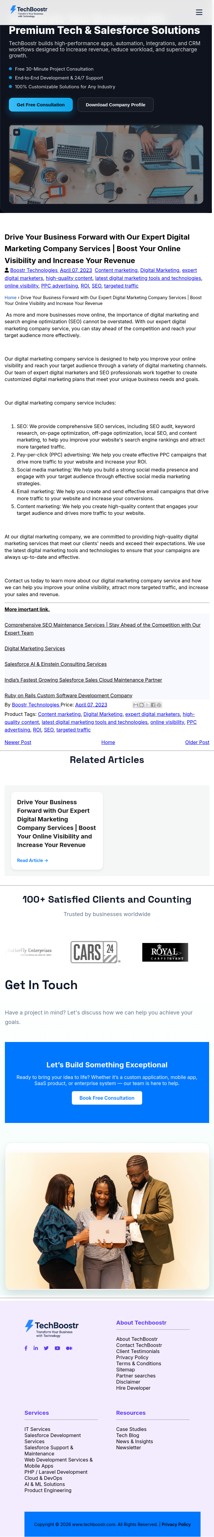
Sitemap (125, 1369)
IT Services (37, 1429)
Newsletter (128, 1447)
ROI (85, 286)
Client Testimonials (138, 1351)
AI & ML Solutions (44, 1484)
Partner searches (136, 1376)
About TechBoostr (137, 1339)
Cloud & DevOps (43, 1478)
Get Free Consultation (41, 104)
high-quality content (69, 278)
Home (108, 742)
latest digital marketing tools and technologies (148, 278)
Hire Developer (133, 1388)
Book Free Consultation (107, 1098)
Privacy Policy (132, 1357)
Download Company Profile (116, 104)
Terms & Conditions (138, 1363)
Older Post (197, 742)
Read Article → (32, 860)
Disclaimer (128, 1382)
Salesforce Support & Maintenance (48, 1450)
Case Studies (131, 1429)
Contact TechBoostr (139, 1345)
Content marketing (116, 270)
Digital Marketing (159, 270)
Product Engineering (48, 1490)
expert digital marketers (152, 714)
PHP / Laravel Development (55, 1472)
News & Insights (134, 1441)
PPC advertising (59, 286)
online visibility (22, 286)
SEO (96, 286)
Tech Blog (127, 1435)
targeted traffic (121, 286)
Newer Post (18, 742)
